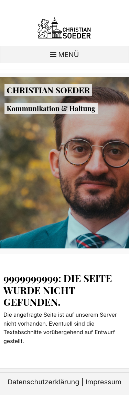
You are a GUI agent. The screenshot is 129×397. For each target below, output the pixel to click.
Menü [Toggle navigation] (64, 54)
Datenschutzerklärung (43, 382)
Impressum (103, 382)
